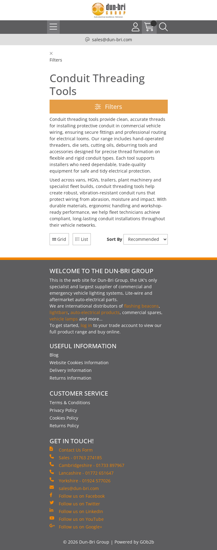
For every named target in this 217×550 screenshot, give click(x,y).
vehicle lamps (64, 319)
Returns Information (70, 378)
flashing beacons (141, 306)
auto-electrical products (95, 312)
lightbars (59, 312)
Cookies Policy (64, 418)
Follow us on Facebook (77, 496)
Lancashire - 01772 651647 (82, 473)
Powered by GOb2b (134, 542)
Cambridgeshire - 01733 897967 (87, 465)
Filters (108, 106)
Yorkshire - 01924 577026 (80, 480)
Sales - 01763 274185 (76, 457)
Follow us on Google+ (76, 527)
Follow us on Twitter (75, 503)
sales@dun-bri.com (112, 39)
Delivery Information (71, 370)
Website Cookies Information (79, 362)
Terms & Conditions (70, 402)
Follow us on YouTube (77, 519)
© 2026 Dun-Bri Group (86, 542)
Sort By (114, 239)
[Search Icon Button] (163, 27)
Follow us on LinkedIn (76, 511)
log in (86, 325)
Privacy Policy (63, 410)
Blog (54, 355)
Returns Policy (64, 425)
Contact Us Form (71, 450)
